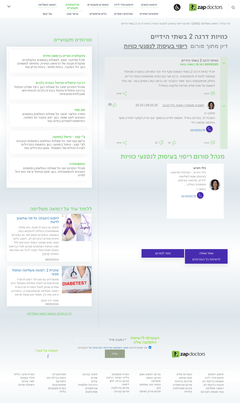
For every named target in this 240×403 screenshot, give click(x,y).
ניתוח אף (61, 381)
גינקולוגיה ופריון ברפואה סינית (64, 55)
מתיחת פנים (59, 384)
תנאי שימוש (185, 377)
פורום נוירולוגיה (120, 387)
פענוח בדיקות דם (214, 384)
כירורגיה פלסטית (88, 384)
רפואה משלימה (47, 4)
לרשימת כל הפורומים (206, 259)
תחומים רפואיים (149, 14)
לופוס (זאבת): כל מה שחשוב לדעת (37, 220)
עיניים (94, 381)
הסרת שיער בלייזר (24, 374)
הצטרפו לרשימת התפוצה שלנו (144, 340)
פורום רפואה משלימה (153, 379)
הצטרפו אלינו (184, 374)
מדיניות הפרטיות (102, 347)
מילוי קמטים (27, 377)
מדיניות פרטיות (183, 381)
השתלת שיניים (26, 384)
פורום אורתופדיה (182, 384)
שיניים (94, 377)
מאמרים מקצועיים (98, 4)
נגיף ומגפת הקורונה (212, 391)
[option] (195, 197)
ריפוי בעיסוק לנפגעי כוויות (155, 46)
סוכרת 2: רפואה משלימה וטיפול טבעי (35, 272)
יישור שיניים (28, 381)
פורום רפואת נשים (150, 374)
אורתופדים (91, 388)
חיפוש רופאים (149, 4)
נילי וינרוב (199, 168)
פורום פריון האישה (150, 391)
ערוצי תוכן (72, 14)
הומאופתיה (77, 163)
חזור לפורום (163, 253)
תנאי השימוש (120, 347)
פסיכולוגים (91, 391)
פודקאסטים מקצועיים (72, 6)
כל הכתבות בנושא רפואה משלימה (49, 313)
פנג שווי (79, 109)
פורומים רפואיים (123, 14)
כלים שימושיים (98, 14)
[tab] (167, 61)
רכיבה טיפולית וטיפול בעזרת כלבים (60, 82)
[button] (48, 356)
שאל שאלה (206, 253)
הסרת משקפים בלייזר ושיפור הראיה (117, 375)
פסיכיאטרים (59, 374)
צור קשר (47, 14)
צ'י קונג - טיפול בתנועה (68, 136)
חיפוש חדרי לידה (123, 4)
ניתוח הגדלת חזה (56, 377)
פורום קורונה (121, 391)
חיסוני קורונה (90, 374)
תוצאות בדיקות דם (213, 381)
